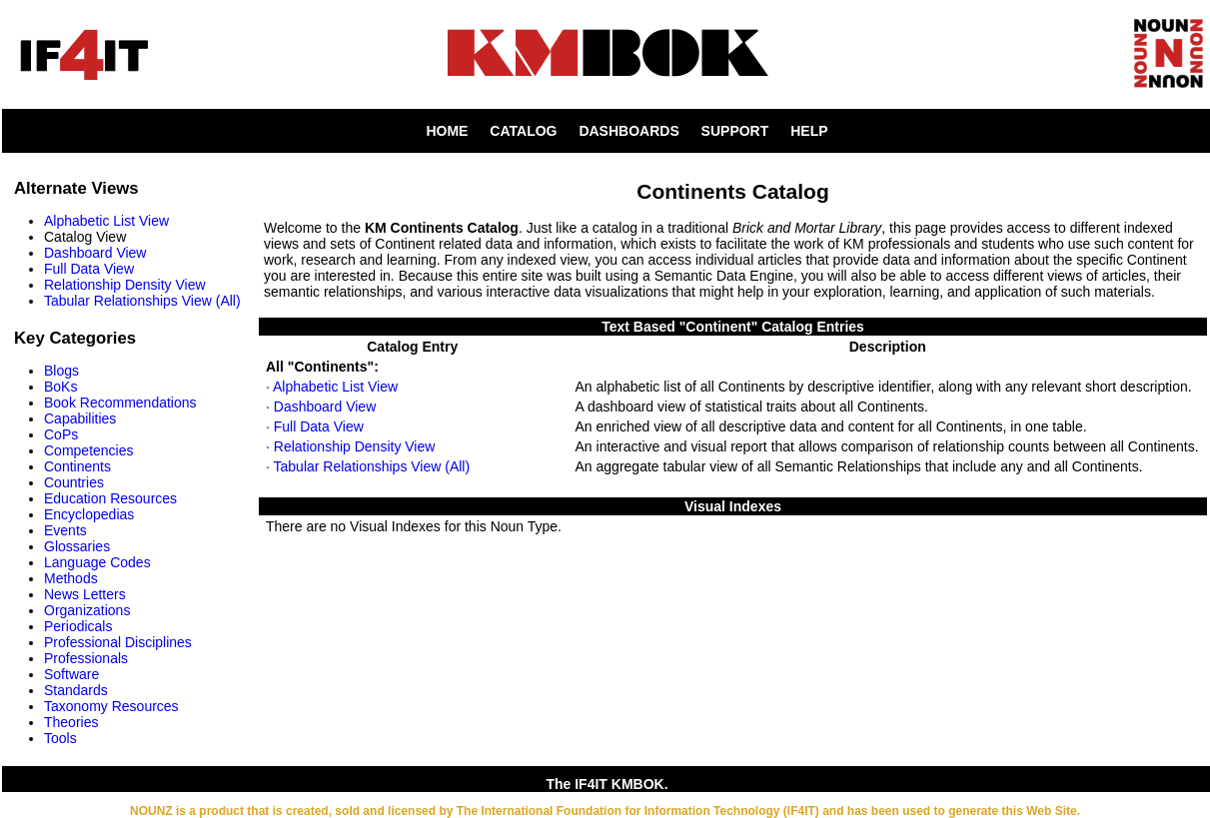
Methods (71, 578)
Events (65, 530)
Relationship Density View (125, 285)
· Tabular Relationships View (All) (368, 466)
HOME (447, 131)
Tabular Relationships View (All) (142, 301)
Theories (71, 722)
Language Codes (97, 562)
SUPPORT (735, 131)
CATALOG (523, 131)
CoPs (61, 434)
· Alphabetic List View (332, 387)
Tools (60, 738)
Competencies (89, 450)
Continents (77, 466)
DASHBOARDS (628, 131)
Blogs (61, 371)
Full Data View (89, 269)
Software (71, 674)
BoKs (60, 387)
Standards (76, 690)
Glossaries (77, 546)
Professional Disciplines (118, 642)
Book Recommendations (120, 402)
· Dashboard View (321, 406)
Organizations (87, 610)
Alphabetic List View (106, 221)
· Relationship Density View (350, 446)
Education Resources (110, 498)
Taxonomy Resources (111, 706)
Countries (74, 482)
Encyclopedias (89, 514)
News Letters (85, 594)
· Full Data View (315, 426)
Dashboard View (95, 253)
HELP (808, 131)
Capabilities (80, 418)
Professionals (86, 658)
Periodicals (78, 626)
